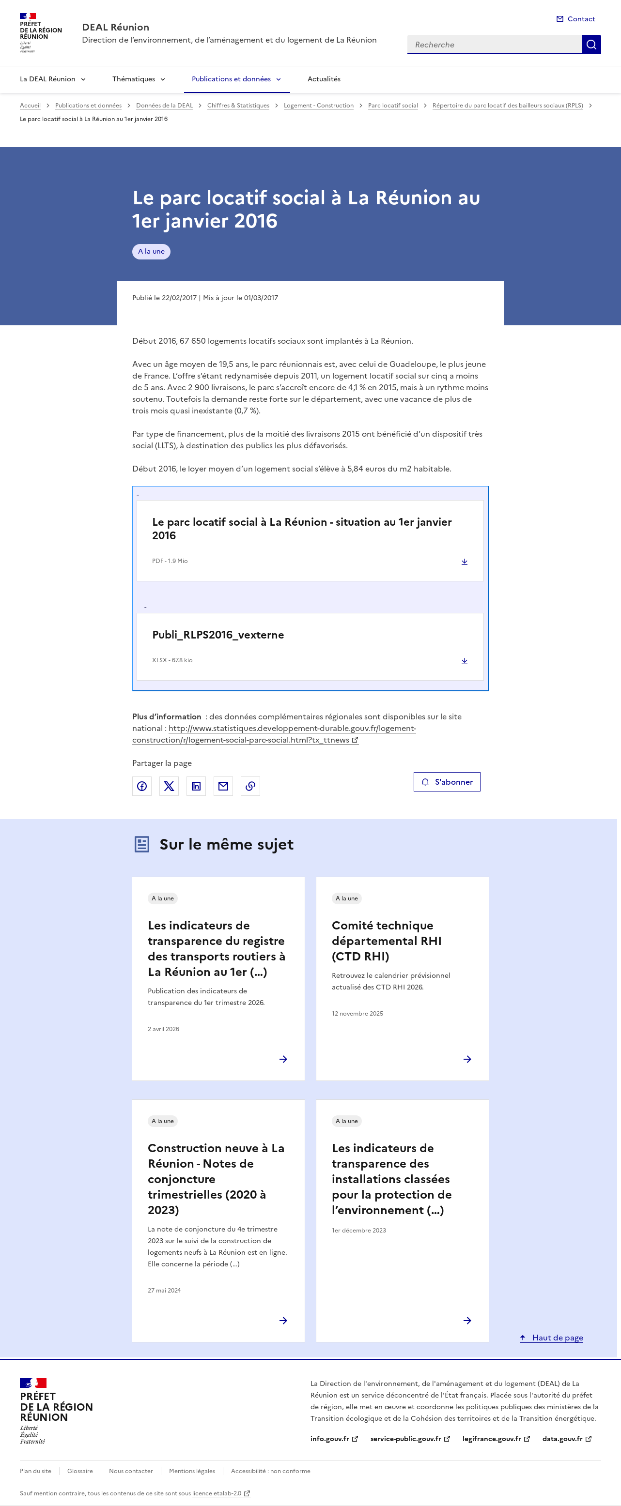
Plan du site (35, 1471)
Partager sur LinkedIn (196, 786)
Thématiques (133, 79)
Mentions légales (192, 1471)
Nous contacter (131, 1471)
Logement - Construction (319, 105)
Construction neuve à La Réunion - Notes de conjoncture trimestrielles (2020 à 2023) (216, 1179)
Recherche (591, 44)
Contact (581, 19)
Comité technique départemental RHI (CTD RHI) (387, 941)
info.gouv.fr (329, 1439)
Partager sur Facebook (142, 786)
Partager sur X (169, 786)
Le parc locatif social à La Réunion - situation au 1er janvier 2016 (302, 529)
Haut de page (556, 1337)
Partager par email (223, 786)
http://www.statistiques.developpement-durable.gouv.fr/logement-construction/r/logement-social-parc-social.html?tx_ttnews (274, 733)
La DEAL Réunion (48, 79)
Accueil (30, 105)
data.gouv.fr (563, 1439)
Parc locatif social (393, 105)
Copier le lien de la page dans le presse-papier (250, 786)
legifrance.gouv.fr (492, 1439)
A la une (151, 251)
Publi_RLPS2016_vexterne (218, 635)
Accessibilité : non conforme (270, 1471)
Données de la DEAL (164, 105)
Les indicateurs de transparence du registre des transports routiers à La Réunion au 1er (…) (217, 949)
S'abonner (446, 782)
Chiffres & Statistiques (238, 105)
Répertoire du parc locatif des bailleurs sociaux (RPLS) (508, 105)
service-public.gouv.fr (406, 1439)
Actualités (324, 79)
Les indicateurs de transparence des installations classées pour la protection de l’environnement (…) (392, 1179)
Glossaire (80, 1471)
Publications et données (231, 79)
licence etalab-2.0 (216, 1493)
